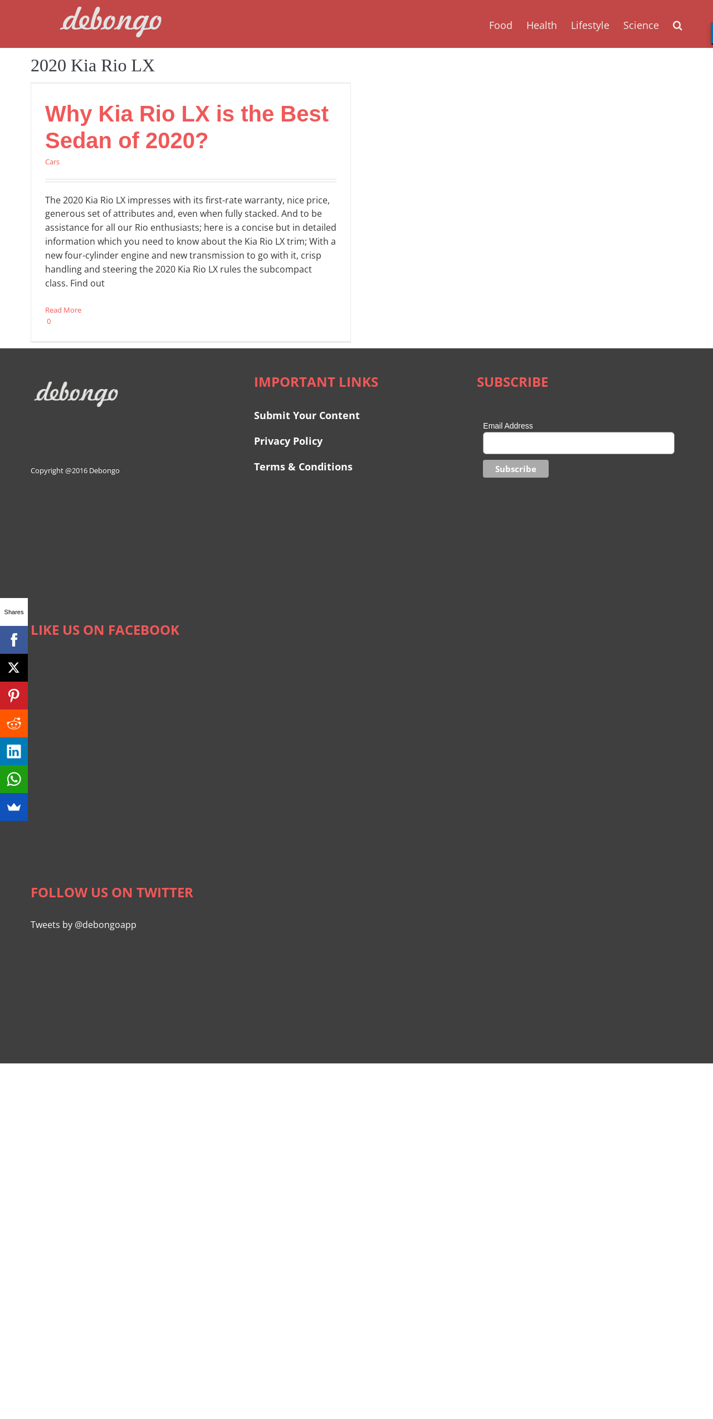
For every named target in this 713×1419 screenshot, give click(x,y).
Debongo (104, 470)
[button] (677, 24)
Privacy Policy (288, 441)
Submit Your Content (308, 415)
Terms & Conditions (303, 466)
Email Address (508, 425)
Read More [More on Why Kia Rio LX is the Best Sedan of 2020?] (63, 310)
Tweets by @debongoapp (83, 925)
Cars (52, 162)
